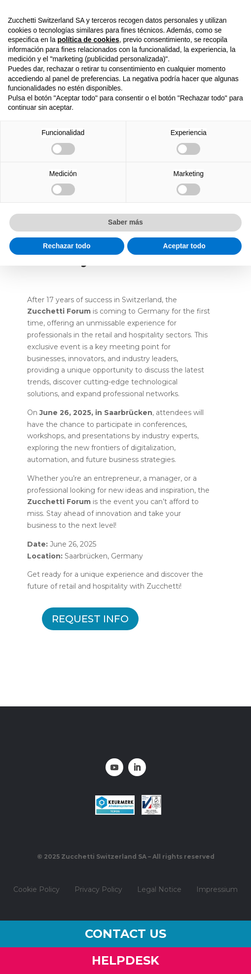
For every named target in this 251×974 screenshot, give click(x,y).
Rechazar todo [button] (66, 246)
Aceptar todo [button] (184, 246)
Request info (90, 619)
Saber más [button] (125, 222)
